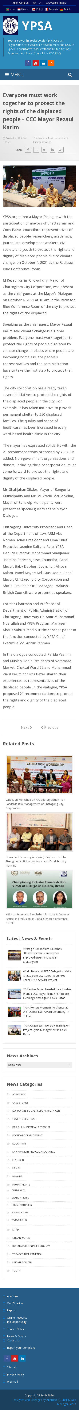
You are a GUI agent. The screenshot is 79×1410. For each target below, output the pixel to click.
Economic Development (27, 1135)
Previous (49, 727)
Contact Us (14, 1340)
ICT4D (15, 1229)
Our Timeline (15, 1303)
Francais (53, 9)
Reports (12, 1310)
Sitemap (12, 1367)
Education (19, 1143)
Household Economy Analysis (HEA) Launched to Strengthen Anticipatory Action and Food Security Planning (36, 861)
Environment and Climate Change (33, 1151)
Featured (18, 1160)
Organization (21, 1238)
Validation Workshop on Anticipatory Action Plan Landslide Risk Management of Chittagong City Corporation (35, 804)
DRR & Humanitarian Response (31, 1127)
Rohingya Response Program (31, 1246)
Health (16, 1168)
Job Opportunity (16, 1322)
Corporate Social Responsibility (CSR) (36, 1110)
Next (26, 727)
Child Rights (18, 1190)
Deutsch (25, 9)
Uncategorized (22, 1262)
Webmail (12, 1381)
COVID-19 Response (24, 1119)
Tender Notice (16, 1329)
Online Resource (17, 1317)
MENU (17, 74)
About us (12, 1296)
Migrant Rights (20, 1212)
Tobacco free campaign (27, 1254)
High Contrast (21, 2)
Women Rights (19, 1219)
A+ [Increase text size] (35, 2)
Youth (16, 1270)
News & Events (16, 1336)
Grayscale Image (56, 2)
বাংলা (12, 9)
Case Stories (20, 1102)
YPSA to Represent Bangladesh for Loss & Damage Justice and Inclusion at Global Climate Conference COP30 (37, 919)
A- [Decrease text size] (40, 2)
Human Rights (21, 1184)
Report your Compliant (21, 1347)
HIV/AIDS (17, 1176)
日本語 (39, 9)
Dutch (67, 9)
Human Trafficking (22, 1205)
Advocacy (41, 138)
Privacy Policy (15, 1374)
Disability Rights (20, 1197)
